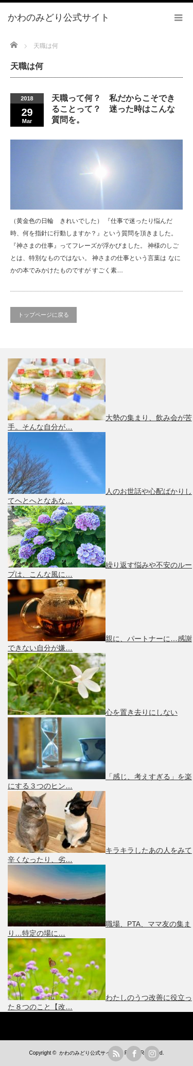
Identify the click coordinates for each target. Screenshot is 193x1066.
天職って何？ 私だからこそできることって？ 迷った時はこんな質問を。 (113, 109)
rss (116, 1053)
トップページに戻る (43, 315)
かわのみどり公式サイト (87, 1053)
